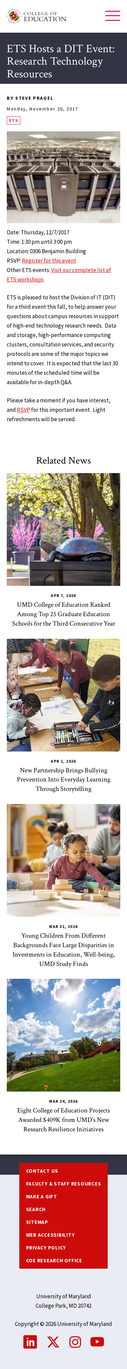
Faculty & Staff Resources (63, 1183)
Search (36, 1209)
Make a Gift (41, 1196)
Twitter (53, 1342)
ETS (13, 120)
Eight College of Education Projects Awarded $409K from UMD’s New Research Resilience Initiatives (63, 1120)
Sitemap (37, 1222)
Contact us (42, 1171)
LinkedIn (30, 1342)
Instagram (75, 1342)
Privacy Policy (46, 1247)
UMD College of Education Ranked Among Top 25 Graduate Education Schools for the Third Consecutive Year (63, 614)
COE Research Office (54, 1260)
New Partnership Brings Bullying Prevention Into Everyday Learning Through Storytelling (63, 780)
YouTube (97, 1342)
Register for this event (49, 260)
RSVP (23, 409)
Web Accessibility (50, 1235)
